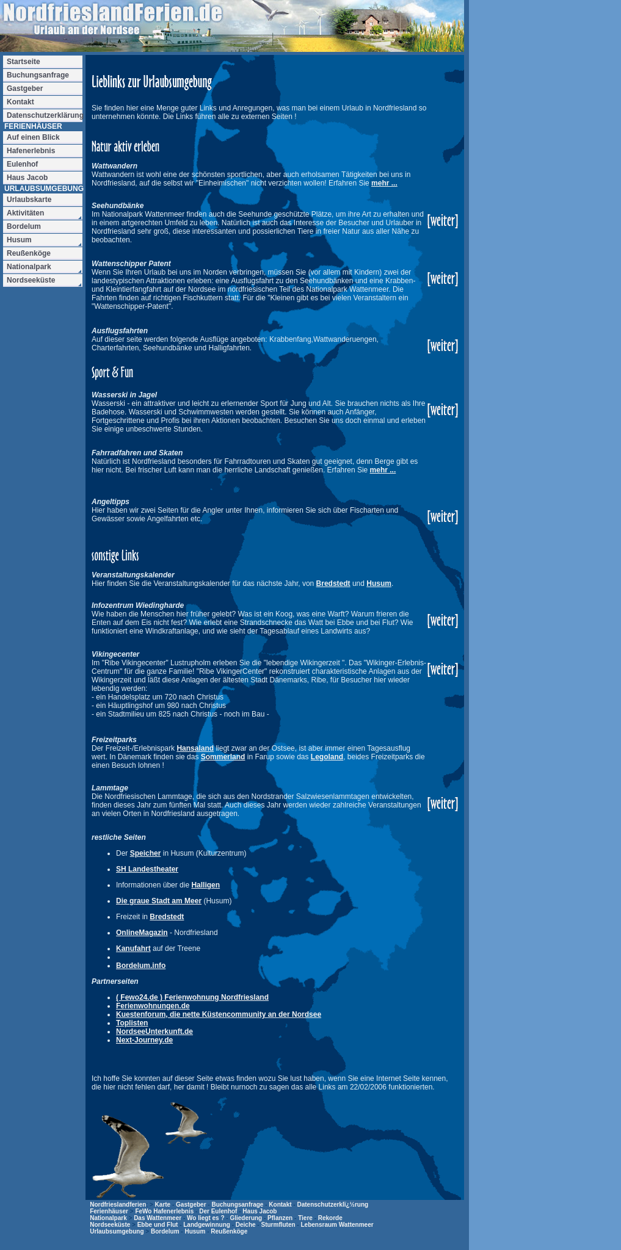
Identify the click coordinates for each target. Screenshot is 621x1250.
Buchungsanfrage (237, 1204)
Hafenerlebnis (31, 150)
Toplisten (132, 1023)
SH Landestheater (147, 869)
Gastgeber (191, 1204)
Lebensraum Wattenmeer (336, 1224)
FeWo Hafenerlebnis (164, 1211)
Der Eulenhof (218, 1211)
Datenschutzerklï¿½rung (332, 1204)
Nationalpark (108, 1218)
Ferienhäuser (109, 1211)
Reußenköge (229, 1231)
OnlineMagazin (142, 932)
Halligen (205, 885)
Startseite (23, 61)
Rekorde (330, 1218)
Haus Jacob (259, 1211)
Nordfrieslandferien (118, 1204)
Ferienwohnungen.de (153, 1006)
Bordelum (165, 1231)
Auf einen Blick (33, 137)
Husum (378, 583)
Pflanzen (279, 1218)
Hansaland (195, 748)
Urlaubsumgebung (116, 1231)
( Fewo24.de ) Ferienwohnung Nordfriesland (192, 997)
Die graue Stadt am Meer (159, 901)
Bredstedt (333, 583)
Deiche (246, 1224)
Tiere (305, 1218)
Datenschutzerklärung (44, 115)
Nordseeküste (110, 1224)
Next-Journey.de (144, 1040)
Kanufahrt (133, 948)
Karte (163, 1204)
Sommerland (223, 757)
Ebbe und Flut (157, 1224)
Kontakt (280, 1204)
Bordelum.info (140, 965)
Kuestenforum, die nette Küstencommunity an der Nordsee (218, 1014)
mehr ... (384, 183)
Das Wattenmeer (157, 1218)
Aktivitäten (25, 213)
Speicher (145, 853)
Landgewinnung (206, 1224)
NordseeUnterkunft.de (154, 1031)
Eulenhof (22, 164)
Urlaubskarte (29, 199)
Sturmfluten (278, 1224)
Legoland (327, 757)
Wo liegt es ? (206, 1218)
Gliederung (246, 1218)
